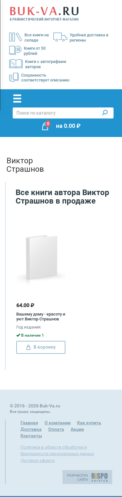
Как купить (89, 422)
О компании (58, 422)
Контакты (31, 435)
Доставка (31, 429)
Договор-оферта (37, 460)
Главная (29, 422)
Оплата (56, 429)
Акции (77, 429)
